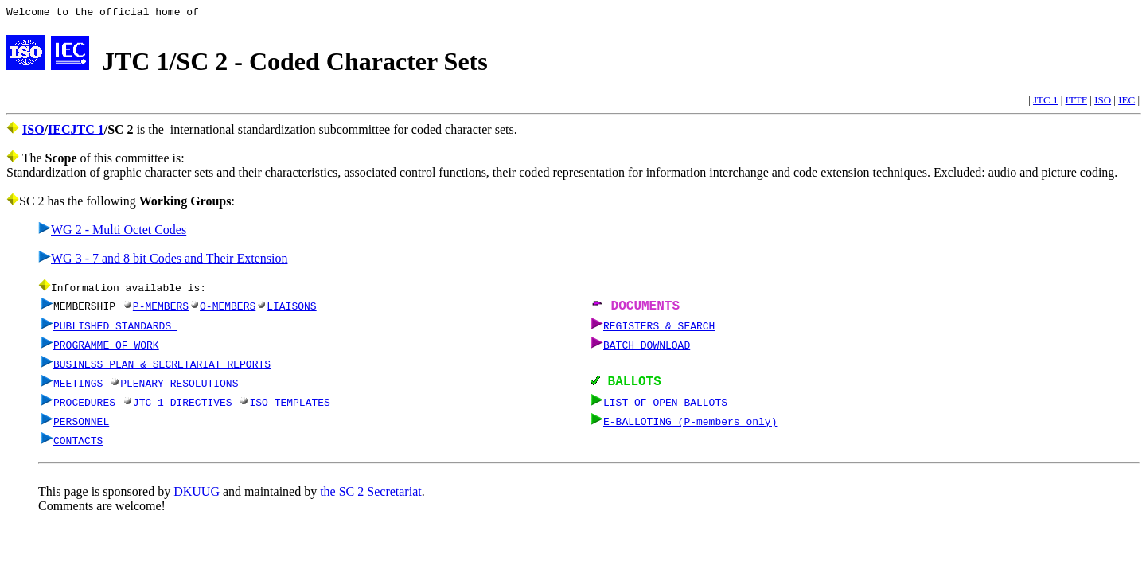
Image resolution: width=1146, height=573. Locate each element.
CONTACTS (78, 445)
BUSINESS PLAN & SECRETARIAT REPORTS (162, 367)
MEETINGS (81, 387)
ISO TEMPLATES (292, 407)
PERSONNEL (81, 426)
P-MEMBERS (155, 309)
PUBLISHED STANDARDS (115, 329)
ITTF (1076, 102)
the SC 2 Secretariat (371, 496)
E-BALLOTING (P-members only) (690, 426)
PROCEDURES (87, 407)
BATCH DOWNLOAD (646, 348)
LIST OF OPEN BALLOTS (665, 407)
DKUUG (196, 496)
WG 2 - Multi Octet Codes (112, 232)
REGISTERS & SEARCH (659, 329)
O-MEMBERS (222, 309)
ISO (1102, 102)
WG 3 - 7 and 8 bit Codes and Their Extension (162, 260)
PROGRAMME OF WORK (106, 348)
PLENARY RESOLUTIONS (179, 387)
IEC (1126, 102)
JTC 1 (1045, 102)
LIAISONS (285, 309)
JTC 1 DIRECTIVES (186, 407)
